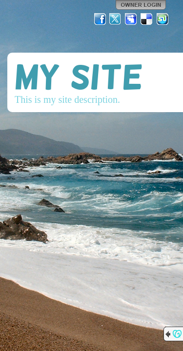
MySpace (131, 19)
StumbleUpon (162, 19)
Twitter (115, 19)
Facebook (100, 19)
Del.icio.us (147, 19)
